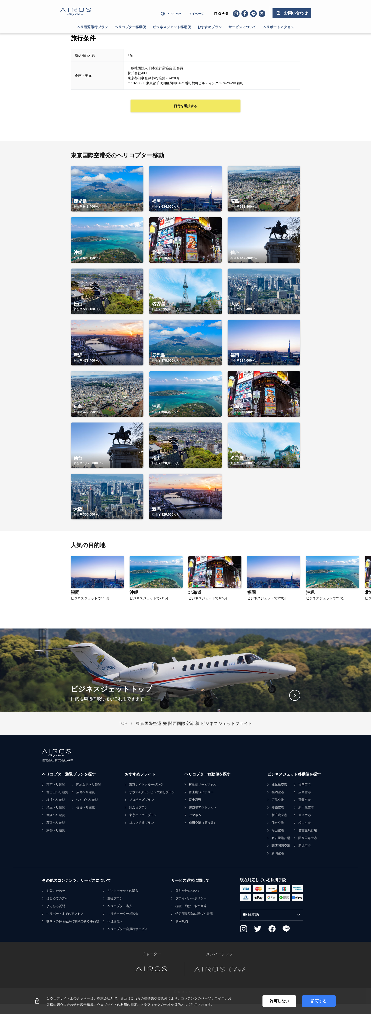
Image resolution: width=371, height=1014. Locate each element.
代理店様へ (115, 921)
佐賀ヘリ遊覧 (85, 807)
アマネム (195, 815)
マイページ (196, 14)
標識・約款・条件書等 (191, 906)
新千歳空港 (279, 815)
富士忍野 (195, 800)
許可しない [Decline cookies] (279, 1001)
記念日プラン (138, 807)
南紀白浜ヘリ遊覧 (88, 784)
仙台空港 (278, 822)
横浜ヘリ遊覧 (55, 800)
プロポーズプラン (141, 800)
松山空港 (278, 830)
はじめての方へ (57, 898)
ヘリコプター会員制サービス (127, 929)
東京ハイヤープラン (143, 815)
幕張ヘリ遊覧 (55, 822)
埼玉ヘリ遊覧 (55, 807)
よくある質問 (55, 906)
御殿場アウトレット (203, 807)
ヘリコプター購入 (119, 906)
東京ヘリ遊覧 (55, 784)
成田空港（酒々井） (203, 822)
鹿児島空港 (279, 784)
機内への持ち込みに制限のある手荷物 (72, 921)
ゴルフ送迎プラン (141, 822)
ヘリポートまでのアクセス (65, 913)
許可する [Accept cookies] (319, 1001)
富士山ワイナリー (201, 792)
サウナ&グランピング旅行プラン (152, 792)
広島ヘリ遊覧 (85, 792)
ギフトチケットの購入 (122, 891)
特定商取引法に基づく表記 (194, 913)
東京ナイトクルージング (146, 784)
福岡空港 (278, 792)
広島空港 (278, 800)
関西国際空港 (281, 845)
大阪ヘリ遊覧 (55, 815)
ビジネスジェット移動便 (172, 27)
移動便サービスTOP (202, 784)
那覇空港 (278, 807)
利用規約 (181, 921)
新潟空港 (278, 853)
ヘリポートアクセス (278, 27)
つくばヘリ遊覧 (87, 800)
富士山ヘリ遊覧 (57, 792)
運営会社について (187, 891)
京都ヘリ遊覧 (55, 830)
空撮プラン (115, 898)
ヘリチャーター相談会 (122, 913)
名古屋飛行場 (281, 838)
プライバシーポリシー (191, 898)
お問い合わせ (55, 891)
